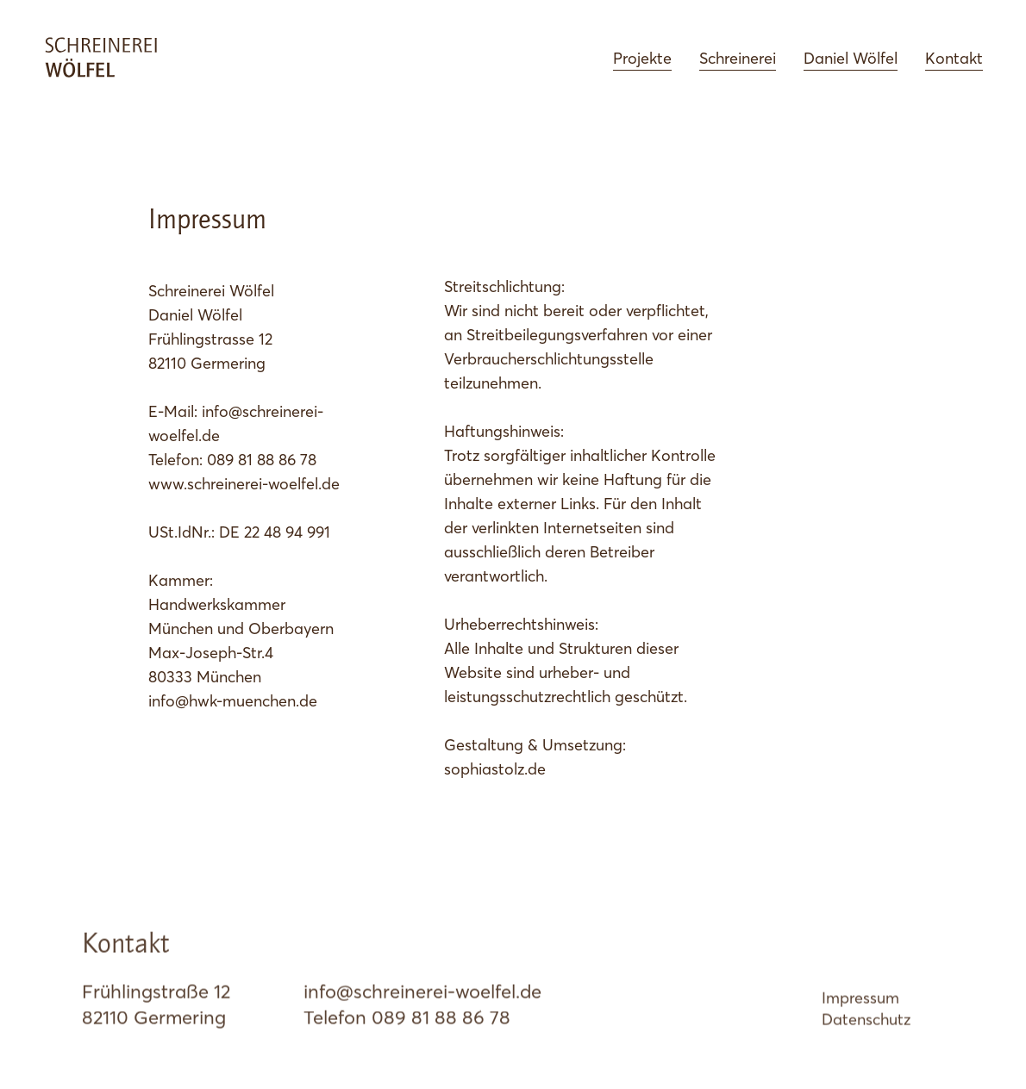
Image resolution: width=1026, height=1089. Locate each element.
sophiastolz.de (495, 769)
